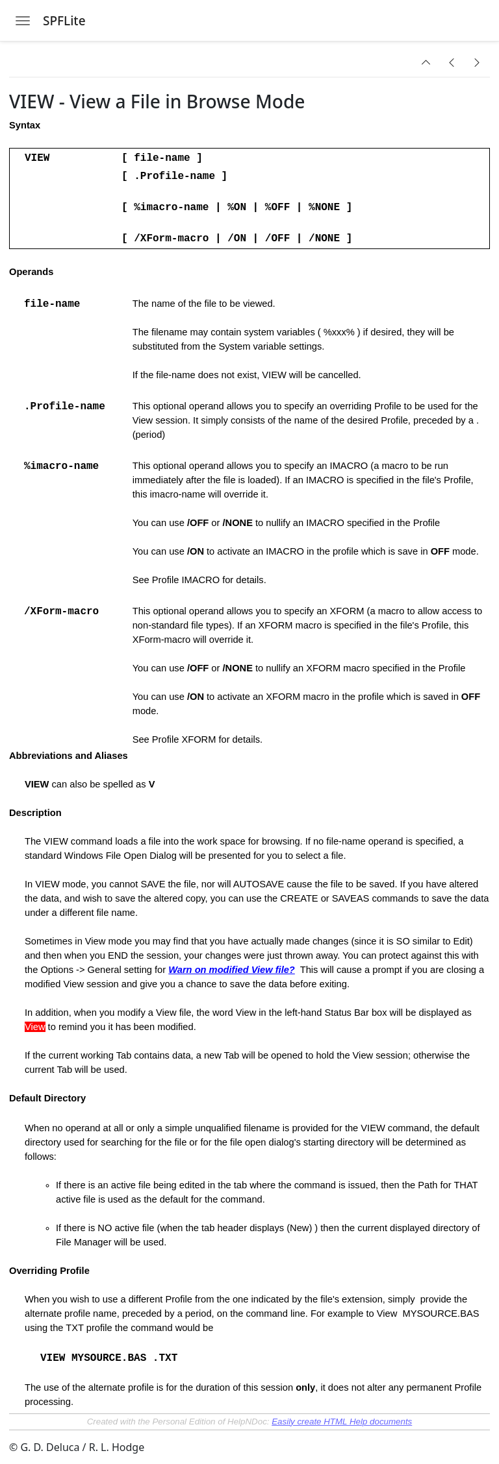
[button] (426, 62)
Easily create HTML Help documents (342, 1421)
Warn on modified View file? (231, 970)
